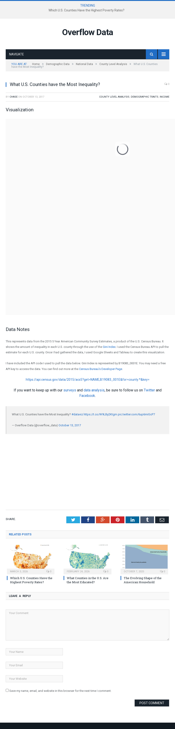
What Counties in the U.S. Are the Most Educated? (87, 580)
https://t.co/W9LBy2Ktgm (100, 414)
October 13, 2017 (70, 425)
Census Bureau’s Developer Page (100, 369)
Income (164, 96)
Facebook (87, 395)
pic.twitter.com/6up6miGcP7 (136, 414)
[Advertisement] (87, 471)
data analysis (94, 390)
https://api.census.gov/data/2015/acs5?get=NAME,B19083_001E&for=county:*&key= (87, 379)
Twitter (149, 390)
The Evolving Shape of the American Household (143, 580)
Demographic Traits (144, 96)
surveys (69, 390)
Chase (14, 96)
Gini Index (109, 347)
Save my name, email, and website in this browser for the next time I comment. (60, 691)
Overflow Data (87, 32)
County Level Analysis (114, 96)
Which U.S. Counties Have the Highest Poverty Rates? (86, 10)
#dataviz (77, 414)
